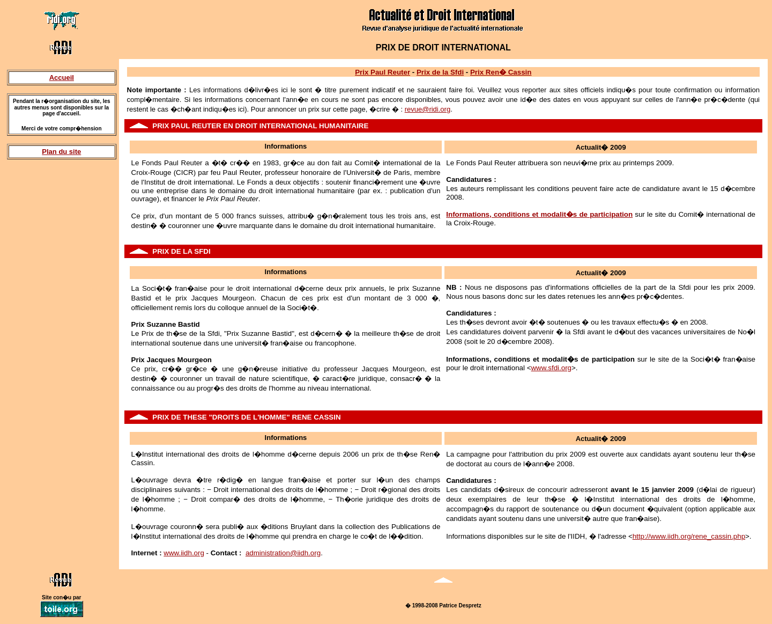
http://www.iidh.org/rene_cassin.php (689, 536)
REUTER (206, 126)
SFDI (202, 251)
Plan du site (61, 152)
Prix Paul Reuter (382, 72)
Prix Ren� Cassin (500, 72)
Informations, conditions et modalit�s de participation (539, 214)
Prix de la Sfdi (440, 72)
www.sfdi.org (551, 368)
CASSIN (327, 417)
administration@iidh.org (283, 553)
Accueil (61, 78)
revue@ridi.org (427, 109)
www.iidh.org (184, 553)
